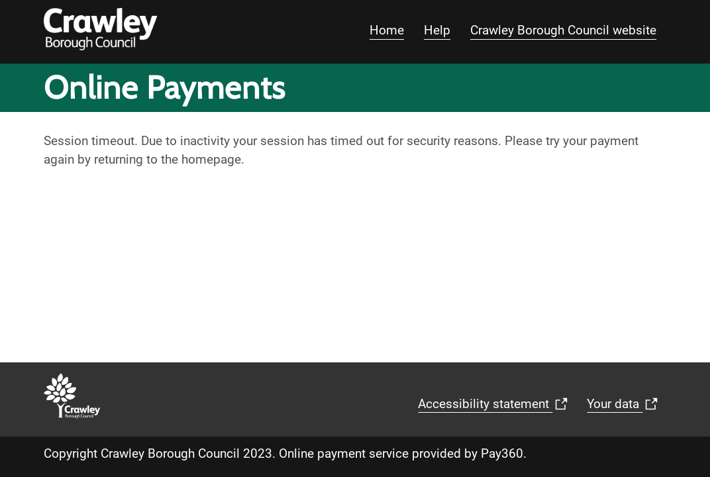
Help (437, 30)
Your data (625, 408)
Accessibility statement (496, 408)
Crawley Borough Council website (563, 30)
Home (387, 30)
